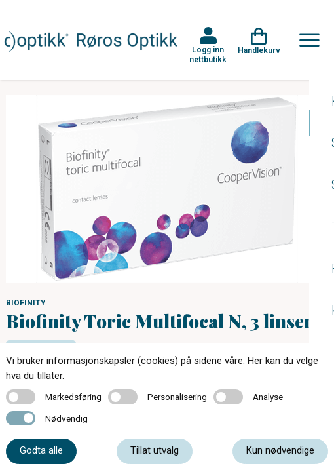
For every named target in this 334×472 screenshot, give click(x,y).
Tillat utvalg (154, 450)
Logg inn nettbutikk (208, 54)
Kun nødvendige (280, 450)
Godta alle (41, 450)
